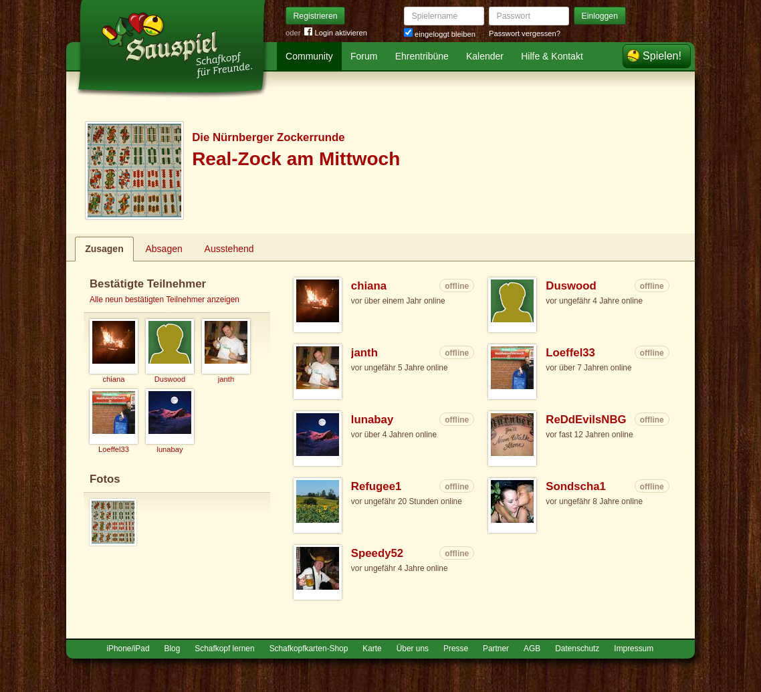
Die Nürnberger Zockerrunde (268, 137)
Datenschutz (577, 648)
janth (364, 352)
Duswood (571, 285)
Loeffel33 (570, 352)
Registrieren (316, 16)
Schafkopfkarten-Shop (308, 648)
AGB (532, 648)
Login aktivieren (335, 33)
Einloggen (600, 16)
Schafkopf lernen (224, 648)
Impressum (633, 648)
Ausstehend (229, 248)
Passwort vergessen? (524, 33)
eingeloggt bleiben (439, 34)
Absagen (164, 248)
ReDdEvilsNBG (586, 419)
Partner (496, 648)
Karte (371, 648)
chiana (369, 285)
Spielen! (662, 56)
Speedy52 (377, 553)
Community (309, 56)
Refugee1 (376, 486)
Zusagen (104, 248)
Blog (173, 648)
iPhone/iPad (127, 648)
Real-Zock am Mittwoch (296, 158)
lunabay (372, 419)
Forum (363, 56)
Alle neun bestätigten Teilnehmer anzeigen (164, 299)
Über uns (413, 648)
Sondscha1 (576, 486)
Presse (455, 648)
